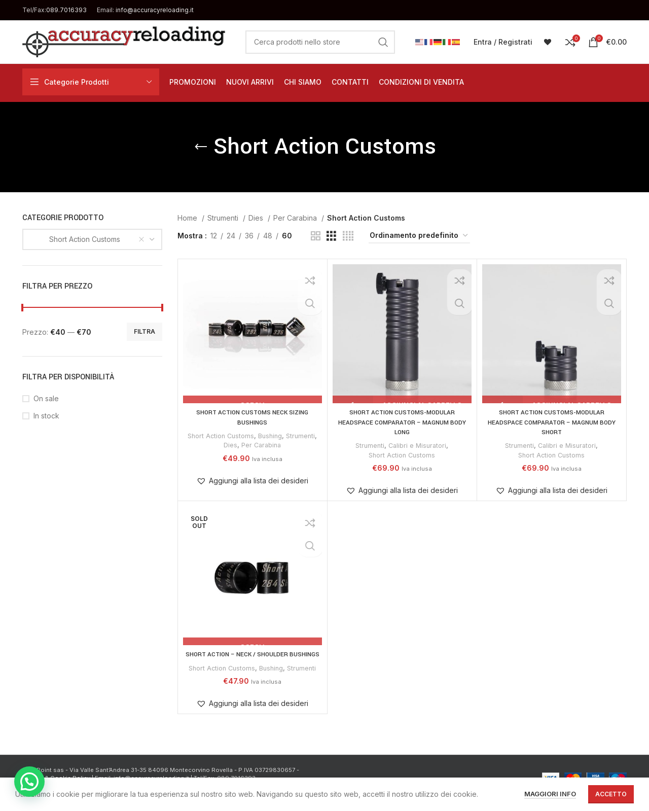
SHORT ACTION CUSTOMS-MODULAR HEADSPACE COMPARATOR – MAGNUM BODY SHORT (551, 422)
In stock (46, 415)
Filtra (144, 331)
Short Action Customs (219, 436)
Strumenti (223, 218)
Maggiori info (550, 794)
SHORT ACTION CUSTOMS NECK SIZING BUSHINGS (252, 417)
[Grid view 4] (348, 236)
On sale (46, 398)
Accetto (611, 794)
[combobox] (92, 239)
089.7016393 (66, 10)
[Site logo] (123, 41)
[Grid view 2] (315, 236)
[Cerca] (320, 42)
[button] (252, 481)
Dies (256, 218)
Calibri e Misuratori (418, 445)
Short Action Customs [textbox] (75, 239)
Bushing (271, 436)
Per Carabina (296, 218)
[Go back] (200, 147)
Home (188, 218)
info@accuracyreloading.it (155, 10)
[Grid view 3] (331, 236)
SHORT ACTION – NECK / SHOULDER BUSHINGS (252, 659)
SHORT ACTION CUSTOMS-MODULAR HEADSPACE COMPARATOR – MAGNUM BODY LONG (402, 422)
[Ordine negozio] (419, 236)
